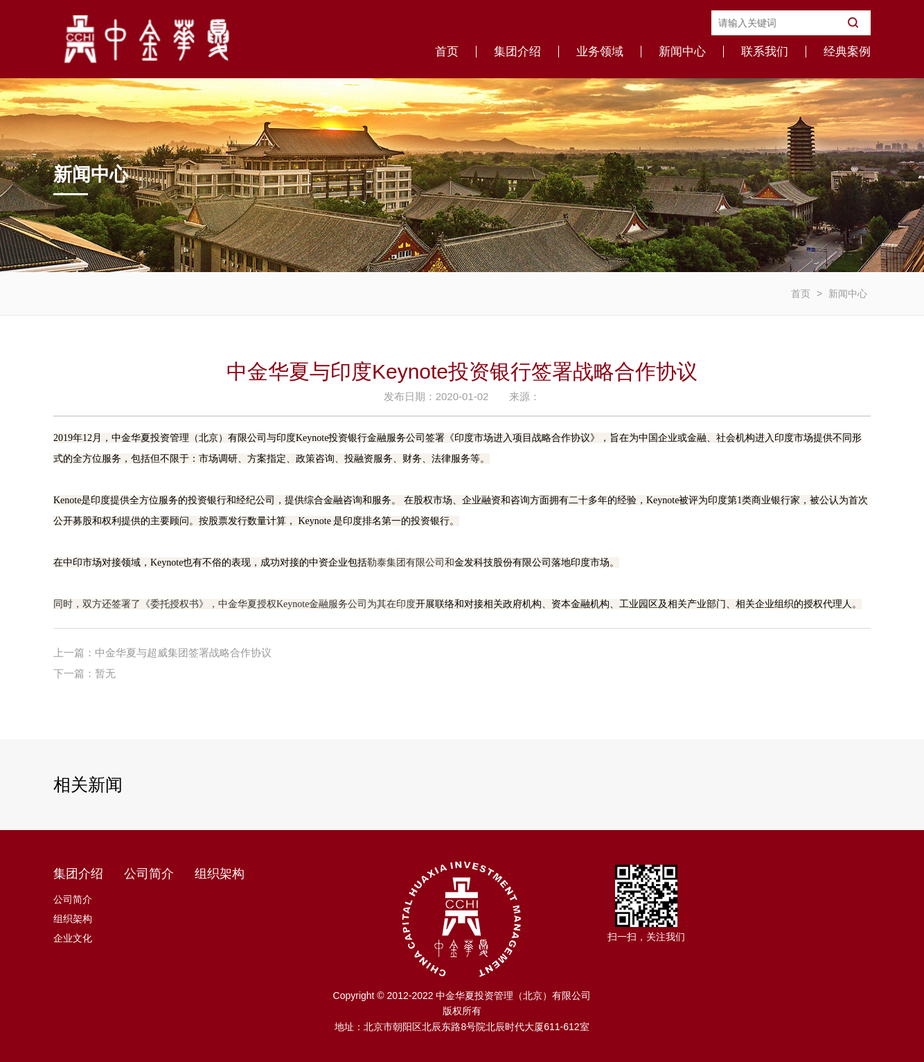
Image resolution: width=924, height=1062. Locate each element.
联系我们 (764, 51)
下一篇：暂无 (84, 673)
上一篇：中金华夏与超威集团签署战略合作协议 (162, 652)
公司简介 (72, 899)
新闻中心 (682, 51)
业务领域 (599, 51)
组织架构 (72, 918)
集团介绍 (517, 51)
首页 (447, 51)
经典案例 (847, 51)
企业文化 (72, 938)
